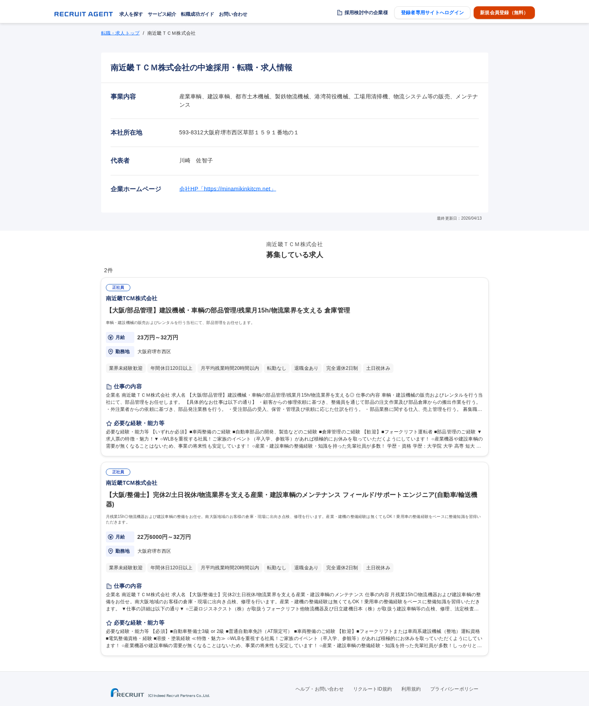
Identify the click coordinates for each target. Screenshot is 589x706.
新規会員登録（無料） (504, 12)
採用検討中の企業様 (366, 12)
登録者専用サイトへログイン (432, 12)
